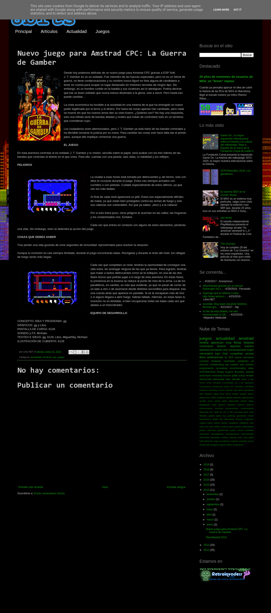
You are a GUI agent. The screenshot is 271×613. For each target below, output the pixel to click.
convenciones (231, 408)
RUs (222, 394)
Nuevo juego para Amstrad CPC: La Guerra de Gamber (226, 531)
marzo (211, 519)
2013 (207, 544)
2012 (207, 549)
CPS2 (209, 383)
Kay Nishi (238, 390)
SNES (213, 397)
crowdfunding (217, 364)
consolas (204, 361)
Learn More (221, 9)
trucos (251, 441)
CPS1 (202, 383)
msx (228, 342)
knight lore (217, 419)
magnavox (249, 419)
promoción (204, 434)
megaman (244, 423)
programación (206, 368)
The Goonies (227, 243)
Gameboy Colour (217, 390)
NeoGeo (208, 394)
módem (217, 426)
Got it (237, 9)
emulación (216, 349)
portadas (250, 430)
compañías (236, 353)
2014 (207, 489)
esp (54, 357)
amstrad (47, 357)
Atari (225, 353)
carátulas (231, 404)
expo (251, 412)
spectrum (217, 342)
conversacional (237, 349)
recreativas (221, 368)
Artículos (49, 31)
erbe (246, 412)
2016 (207, 479)
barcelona (248, 357)
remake (250, 375)
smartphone (224, 441)
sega (216, 441)
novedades (229, 361)
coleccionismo (205, 408)
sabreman (208, 441)
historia (249, 342)
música (224, 426)
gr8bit (234, 375)
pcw (242, 364)
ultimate (236, 379)
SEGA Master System (236, 394)
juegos (60, 357)
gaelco (212, 416)
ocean (241, 375)
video (251, 368)
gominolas (241, 416)
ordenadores (248, 426)
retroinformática (238, 368)
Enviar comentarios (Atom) (49, 493)
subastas (243, 441)
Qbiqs (216, 394)
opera (231, 426)
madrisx (234, 364)
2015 (207, 484)
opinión (238, 426)
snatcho (234, 441)
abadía (229, 397)
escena (249, 353)
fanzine (227, 375)
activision (237, 397)
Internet (229, 390)
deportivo (235, 346)
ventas (202, 445)
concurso (219, 408)
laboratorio (229, 419)
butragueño (204, 404)
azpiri (224, 401)
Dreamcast (217, 386)
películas (211, 430)
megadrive (233, 423)
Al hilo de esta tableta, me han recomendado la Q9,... (220, 313)
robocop (233, 437)
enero (210, 524)
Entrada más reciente (30, 487)
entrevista (217, 375)
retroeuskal (218, 379)
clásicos (250, 404)
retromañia (204, 437)
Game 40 (228, 386)
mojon (250, 349)
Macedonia (248, 390)
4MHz (244, 379)
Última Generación (234, 445)
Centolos (217, 383)
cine (225, 349)
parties (202, 430)
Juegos (103, 31)
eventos (249, 346)
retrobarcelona (232, 434)
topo (217, 353)
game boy (221, 416)
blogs (251, 401)
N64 (201, 394)
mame (210, 423)
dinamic (221, 346)
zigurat (222, 445)
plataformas (223, 430)
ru (226, 357)
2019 (207, 464)
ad (252, 361)
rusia (245, 437)
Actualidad (77, 31)
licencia (239, 419)
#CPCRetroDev (207, 372)
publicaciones (215, 357)
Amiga (220, 372)
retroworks (215, 437)
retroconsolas (247, 434)
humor (251, 416)
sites (228, 379)
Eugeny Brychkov (234, 372)
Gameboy (238, 386)
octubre (211, 499)
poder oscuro (237, 430)
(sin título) (226, 217)
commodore (206, 346)
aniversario (205, 375)
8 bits (251, 379)
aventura (204, 349)
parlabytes (243, 361)
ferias (237, 342)
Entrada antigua (176, 487)
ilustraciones (205, 419)
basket (244, 401)
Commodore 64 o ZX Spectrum (238, 383)
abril (209, 514)
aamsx (238, 357)
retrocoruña (205, 379)
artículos (203, 364)
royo (240, 437)
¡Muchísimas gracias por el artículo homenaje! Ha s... (223, 287)
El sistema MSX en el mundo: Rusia (232, 193)
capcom (221, 404)
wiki (208, 445)
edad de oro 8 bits (223, 412)
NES (231, 357)
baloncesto (234, 401)
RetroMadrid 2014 (216, 537)
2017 (207, 474)
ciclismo (241, 404)
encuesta (238, 412)
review (204, 342)
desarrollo (204, 412)
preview (250, 364)
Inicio (105, 487)
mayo (210, 509)
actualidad (36, 357)
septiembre (213, 504)
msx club (209, 426)
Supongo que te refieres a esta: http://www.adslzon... (221, 295)
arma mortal (214, 401)
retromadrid (206, 353)
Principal (23, 31)
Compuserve (205, 386)
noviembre (213, 494)
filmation (203, 416)
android (250, 372)
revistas (224, 437)
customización (247, 408)
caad (214, 404)
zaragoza (214, 445)
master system (220, 423)
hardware (216, 361)
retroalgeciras (217, 434)
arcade (202, 401)
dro (211, 412)
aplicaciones (248, 397)
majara (202, 423)
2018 (207, 469)
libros (202, 357)
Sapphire (221, 397)
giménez (231, 416)
